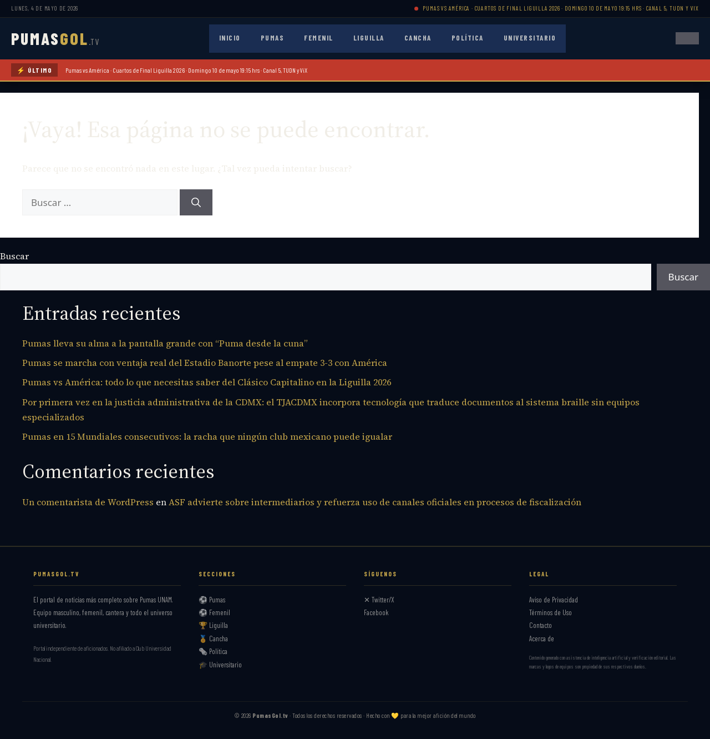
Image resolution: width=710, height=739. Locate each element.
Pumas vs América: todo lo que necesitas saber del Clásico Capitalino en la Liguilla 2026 (206, 382)
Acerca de (541, 638)
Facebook (376, 612)
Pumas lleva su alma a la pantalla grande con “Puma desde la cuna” (165, 343)
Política (468, 37)
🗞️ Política (213, 651)
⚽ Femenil (214, 612)
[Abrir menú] (687, 38)
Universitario (530, 37)
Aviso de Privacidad (553, 599)
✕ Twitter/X (379, 599)
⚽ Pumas (212, 599)
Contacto (540, 625)
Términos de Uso (550, 612)
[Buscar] (196, 202)
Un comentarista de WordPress (88, 502)
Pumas (273, 37)
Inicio (230, 37)
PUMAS (55, 38)
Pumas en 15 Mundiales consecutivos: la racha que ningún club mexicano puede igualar (207, 436)
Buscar (14, 256)
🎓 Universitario (220, 664)
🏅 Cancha (213, 638)
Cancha (418, 37)
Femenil (318, 37)
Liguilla (368, 37)
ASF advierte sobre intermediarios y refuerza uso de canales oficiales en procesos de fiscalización (375, 502)
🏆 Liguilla (213, 625)
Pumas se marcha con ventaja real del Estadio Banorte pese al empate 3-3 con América (204, 362)
